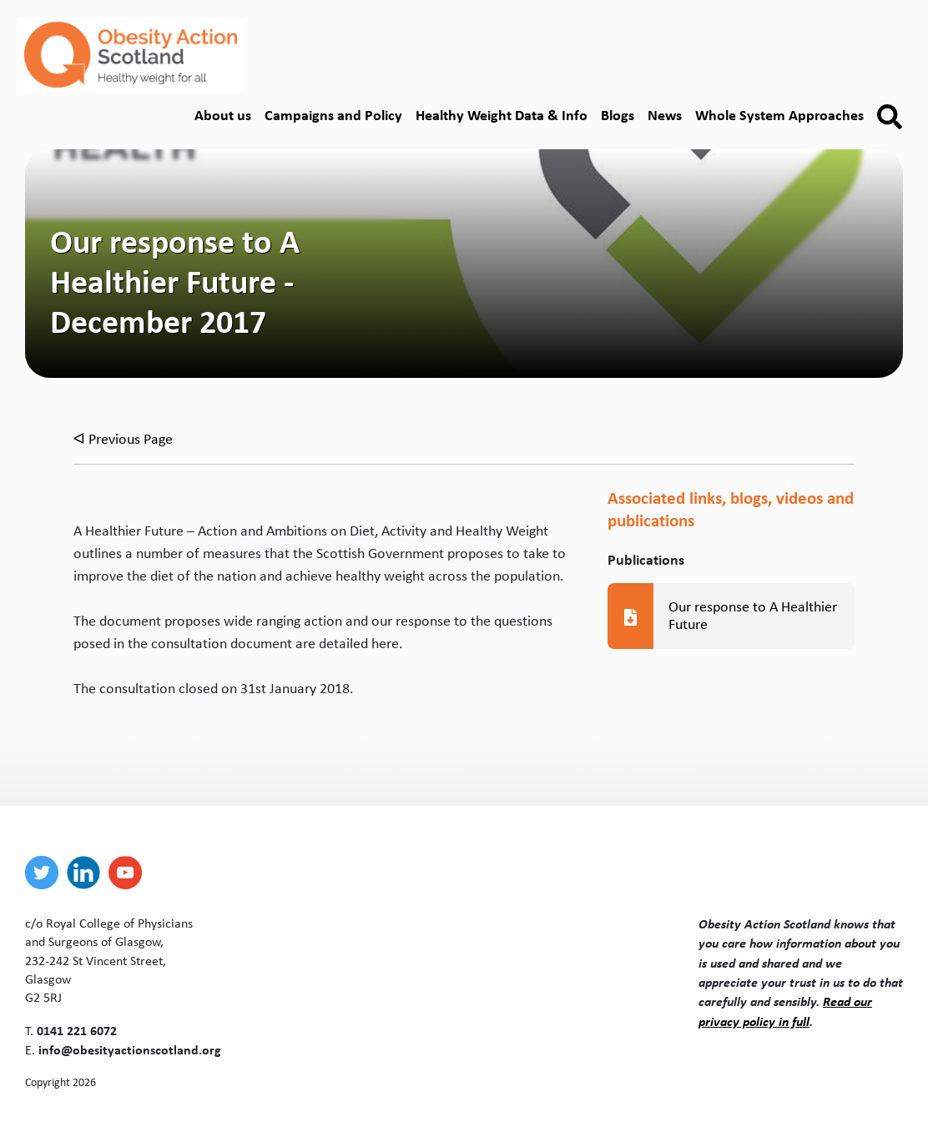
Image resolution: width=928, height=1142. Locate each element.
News (665, 114)
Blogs (617, 114)
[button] (889, 116)
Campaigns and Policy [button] (333, 114)
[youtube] (129, 872)
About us (222, 114)
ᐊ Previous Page (123, 439)
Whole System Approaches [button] (779, 114)
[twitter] (46, 872)
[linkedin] (87, 872)
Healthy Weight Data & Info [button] (502, 114)
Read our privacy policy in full (785, 1010)
